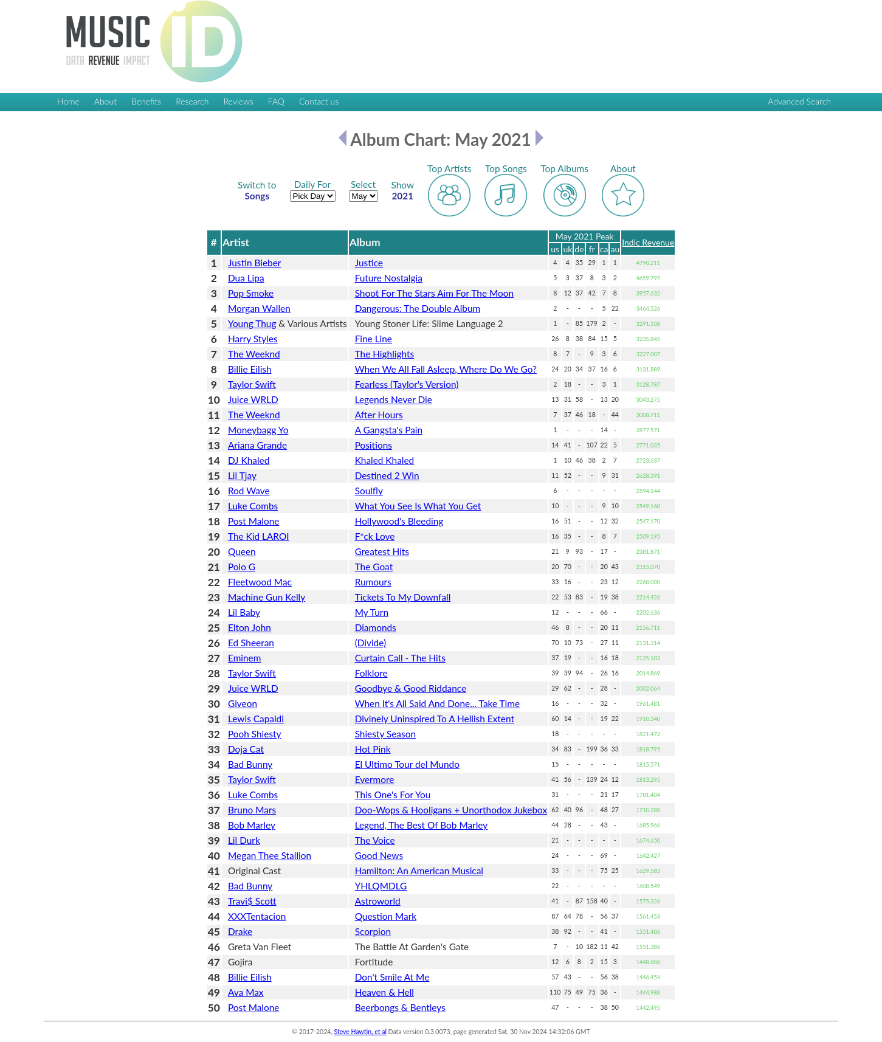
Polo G (241, 566)
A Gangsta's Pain (388, 429)
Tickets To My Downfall (403, 597)
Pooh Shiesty (254, 733)
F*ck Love (375, 536)
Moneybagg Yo (258, 429)
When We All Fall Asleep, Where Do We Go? (446, 369)
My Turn (371, 612)
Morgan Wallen (259, 308)
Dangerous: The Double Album (418, 308)
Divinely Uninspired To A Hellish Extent (434, 718)
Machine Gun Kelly (266, 597)
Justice (369, 262)
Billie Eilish (250, 369)
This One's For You (393, 794)
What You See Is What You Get (418, 505)
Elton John (249, 627)
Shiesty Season (385, 733)
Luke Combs (253, 505)
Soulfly (369, 490)
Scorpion (373, 931)
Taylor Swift (252, 384)
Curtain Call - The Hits (400, 657)
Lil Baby (244, 612)
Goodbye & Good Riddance (411, 688)
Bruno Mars (252, 809)
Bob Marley (251, 824)
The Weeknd (254, 353)
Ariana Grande (257, 445)
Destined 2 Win (387, 475)
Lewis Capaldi (256, 718)
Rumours (373, 581)
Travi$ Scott (252, 900)
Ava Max (246, 992)
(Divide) (371, 642)
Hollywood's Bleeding (399, 521)
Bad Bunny (250, 764)
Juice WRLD (253, 399)
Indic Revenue (648, 242)
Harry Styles (253, 338)
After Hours (379, 414)
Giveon (242, 703)
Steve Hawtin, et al (360, 1031)
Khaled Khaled (385, 460)
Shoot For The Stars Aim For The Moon (434, 293)
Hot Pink (373, 749)
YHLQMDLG (381, 885)
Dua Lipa (246, 277)
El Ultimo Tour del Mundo (407, 764)
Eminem (244, 657)
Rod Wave (249, 490)
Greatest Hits (382, 551)
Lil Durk (244, 840)
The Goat (374, 566)
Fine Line (373, 338)
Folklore (371, 673)
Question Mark (385, 916)
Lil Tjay (242, 475)
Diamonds (375, 627)
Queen (242, 551)
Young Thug (252, 323)
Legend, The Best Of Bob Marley (421, 824)
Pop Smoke (251, 293)
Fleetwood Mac (260, 581)
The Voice (375, 840)
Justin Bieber (254, 262)
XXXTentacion (257, 916)
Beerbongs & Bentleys (400, 1007)
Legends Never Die (393, 399)
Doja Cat (246, 749)
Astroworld (378, 900)
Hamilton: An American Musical (419, 870)
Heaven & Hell (384, 992)
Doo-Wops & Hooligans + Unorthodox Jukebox (451, 809)
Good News (379, 855)
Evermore (374, 779)
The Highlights (385, 353)
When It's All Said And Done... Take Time (437, 703)
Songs (257, 190)
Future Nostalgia (388, 277)
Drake (240, 931)
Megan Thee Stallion (269, 855)
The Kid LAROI (258, 536)
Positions (373, 445)
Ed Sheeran (251, 642)
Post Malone (253, 521)
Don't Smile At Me (392, 976)
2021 (403, 190)
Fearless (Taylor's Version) (407, 384)
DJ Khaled (248, 460)
